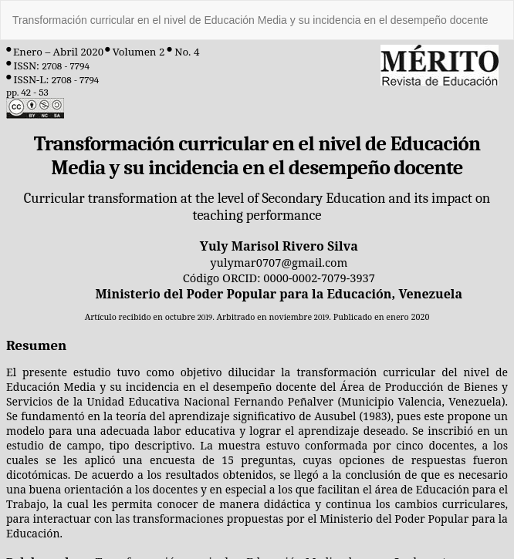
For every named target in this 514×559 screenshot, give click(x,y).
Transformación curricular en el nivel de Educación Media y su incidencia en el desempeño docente (250, 20)
